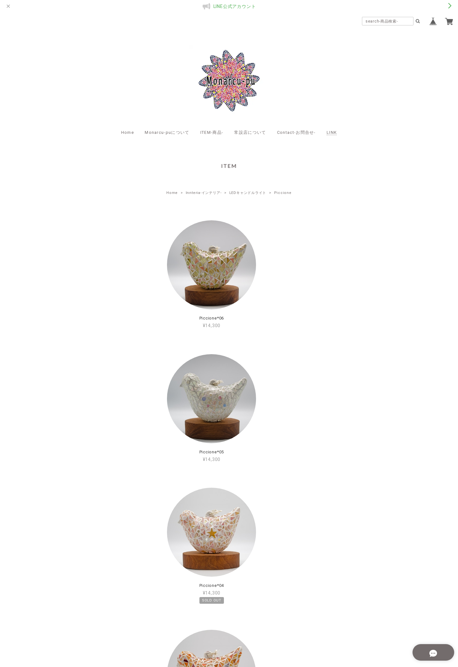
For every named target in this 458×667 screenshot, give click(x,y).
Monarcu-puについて (167, 132)
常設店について (250, 132)
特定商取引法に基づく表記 (249, 626)
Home (127, 132)
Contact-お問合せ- (296, 132)
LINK (332, 132)
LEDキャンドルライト (248, 193)
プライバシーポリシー (194, 626)
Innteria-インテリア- (204, 193)
